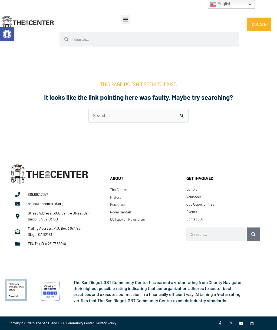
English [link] (221, 4)
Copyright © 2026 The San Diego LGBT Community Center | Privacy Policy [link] (62, 323)
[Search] (253, 234)
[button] (125, 19)
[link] (7, 34)
